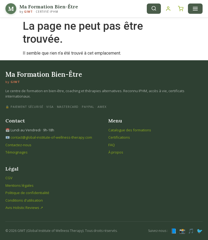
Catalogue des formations (129, 130)
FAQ (111, 144)
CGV (8, 177)
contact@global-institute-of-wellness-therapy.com (51, 137)
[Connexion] (168, 9)
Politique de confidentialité (27, 192)
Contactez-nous (18, 144)
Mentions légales (19, 185)
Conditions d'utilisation (24, 200)
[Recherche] (154, 9)
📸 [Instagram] (182, 231)
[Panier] (181, 9)
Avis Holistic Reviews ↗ (24, 207)
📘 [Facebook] (174, 231)
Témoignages (16, 152)
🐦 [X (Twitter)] (200, 231)
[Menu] (195, 9)
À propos (115, 152)
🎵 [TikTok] (191, 231)
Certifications (119, 137)
